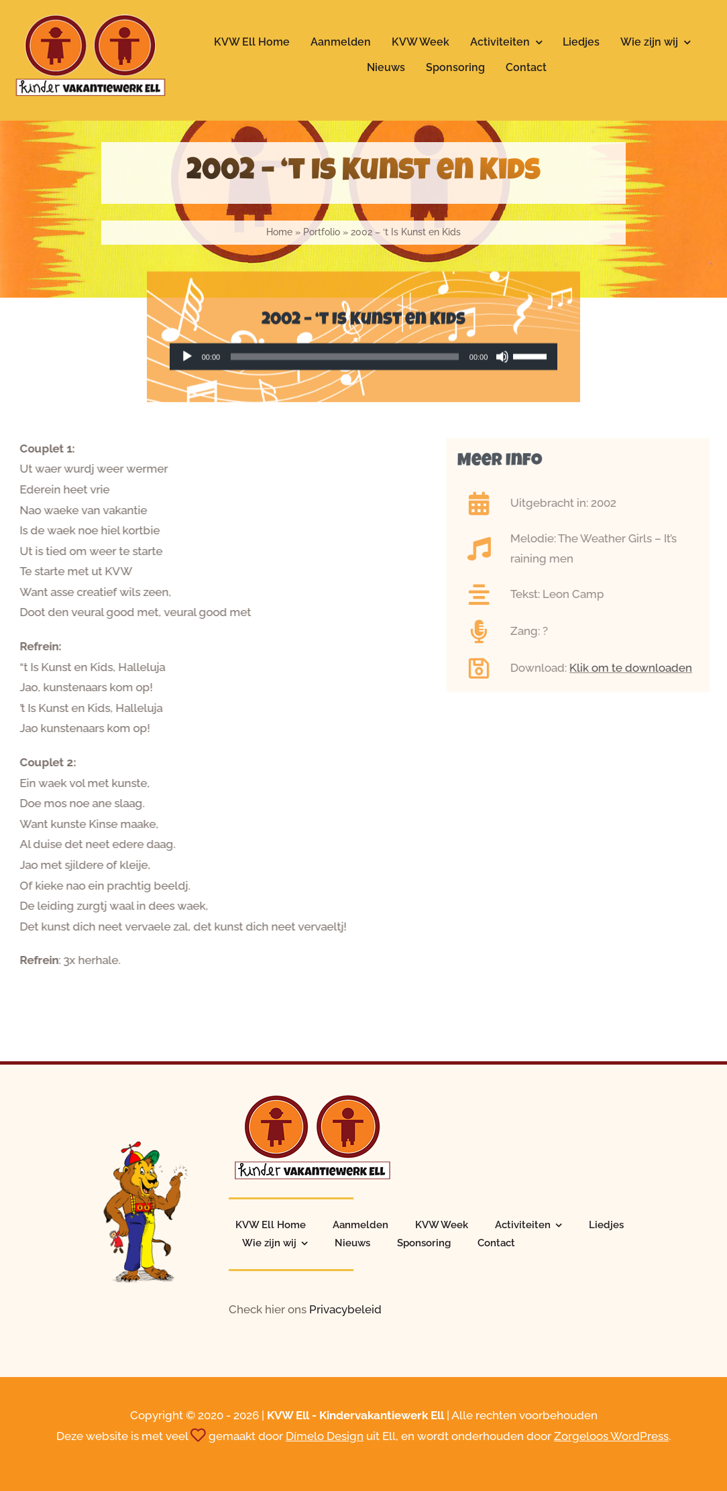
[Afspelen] (187, 358)
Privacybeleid (345, 1309)
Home (279, 232)
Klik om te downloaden (635, 667)
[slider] (345, 358)
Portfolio (321, 232)
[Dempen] (502, 358)
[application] (364, 358)
